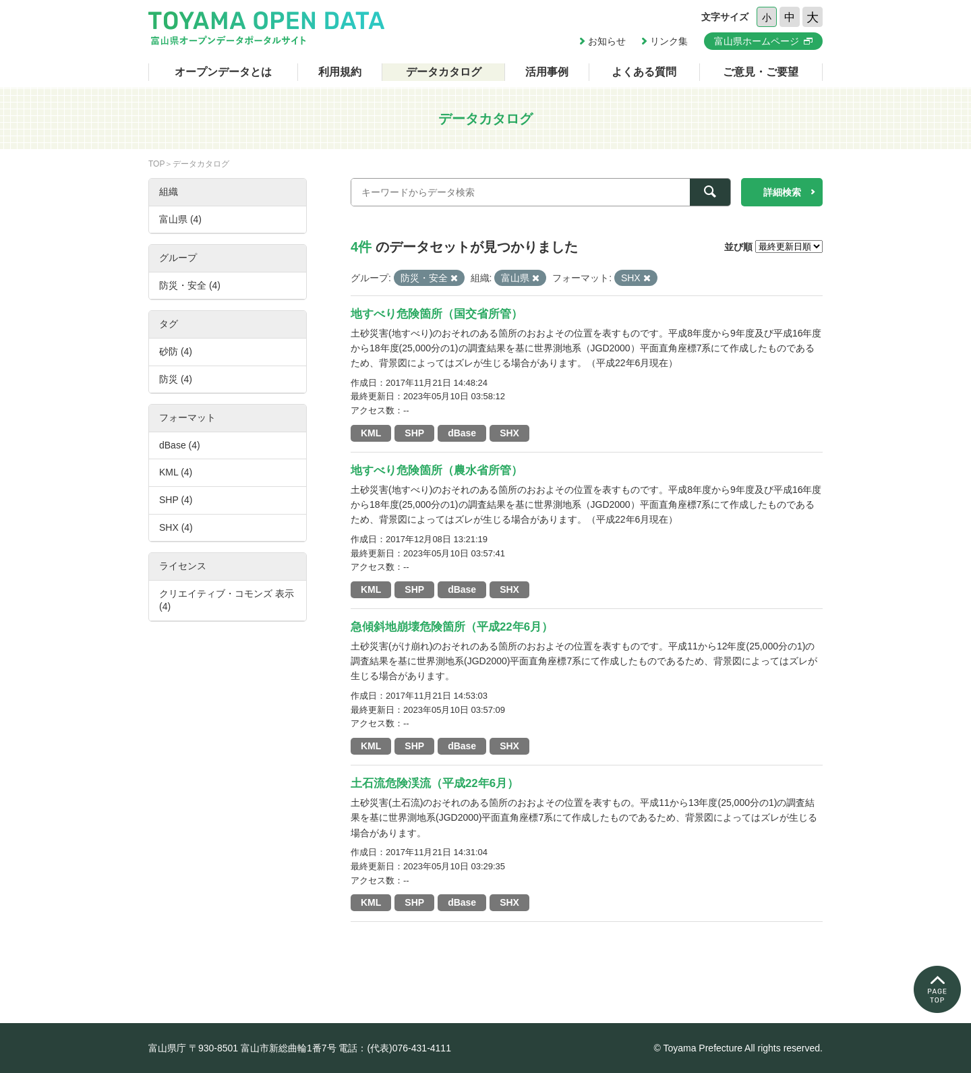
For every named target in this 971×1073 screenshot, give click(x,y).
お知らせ (607, 41)
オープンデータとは (223, 72)
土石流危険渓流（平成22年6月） (435, 783)
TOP (156, 164)
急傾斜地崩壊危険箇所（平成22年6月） (452, 626)
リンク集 (669, 41)
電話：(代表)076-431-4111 (395, 1048)
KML (371, 433)
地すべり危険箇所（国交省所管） (437, 314)
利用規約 (339, 72)
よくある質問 (644, 72)
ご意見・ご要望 (760, 72)
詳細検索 (782, 192)
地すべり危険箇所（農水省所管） (437, 470)
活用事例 (546, 72)
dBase (462, 433)
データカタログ (443, 72)
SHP (414, 433)
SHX (509, 433)
